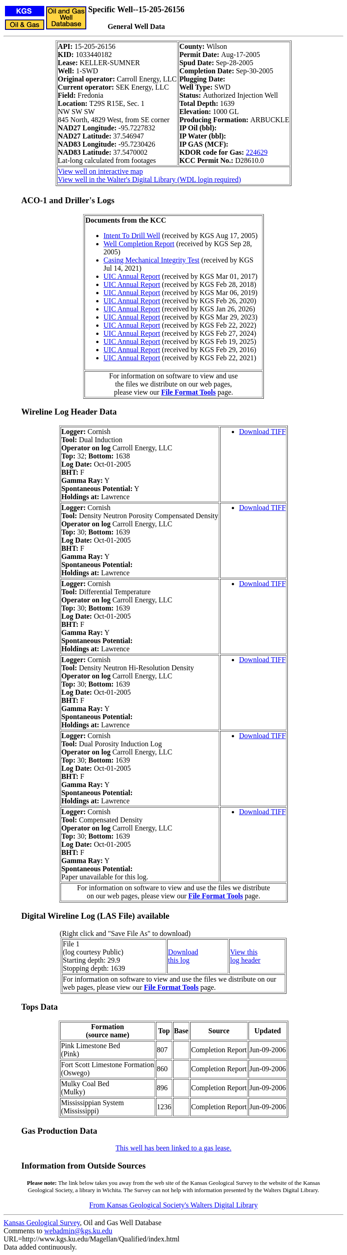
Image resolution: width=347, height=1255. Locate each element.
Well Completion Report (138, 244)
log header (245, 960)
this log (179, 960)
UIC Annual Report (131, 276)
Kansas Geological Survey (42, 1222)
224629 (256, 152)
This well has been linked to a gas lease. (173, 1148)
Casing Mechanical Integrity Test (151, 260)
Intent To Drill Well (131, 235)
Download (183, 952)
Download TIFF (262, 431)
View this (244, 952)
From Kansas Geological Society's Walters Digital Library (173, 1205)
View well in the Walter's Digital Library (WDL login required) (149, 179)
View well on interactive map (100, 171)
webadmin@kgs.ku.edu (78, 1231)
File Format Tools (188, 392)
